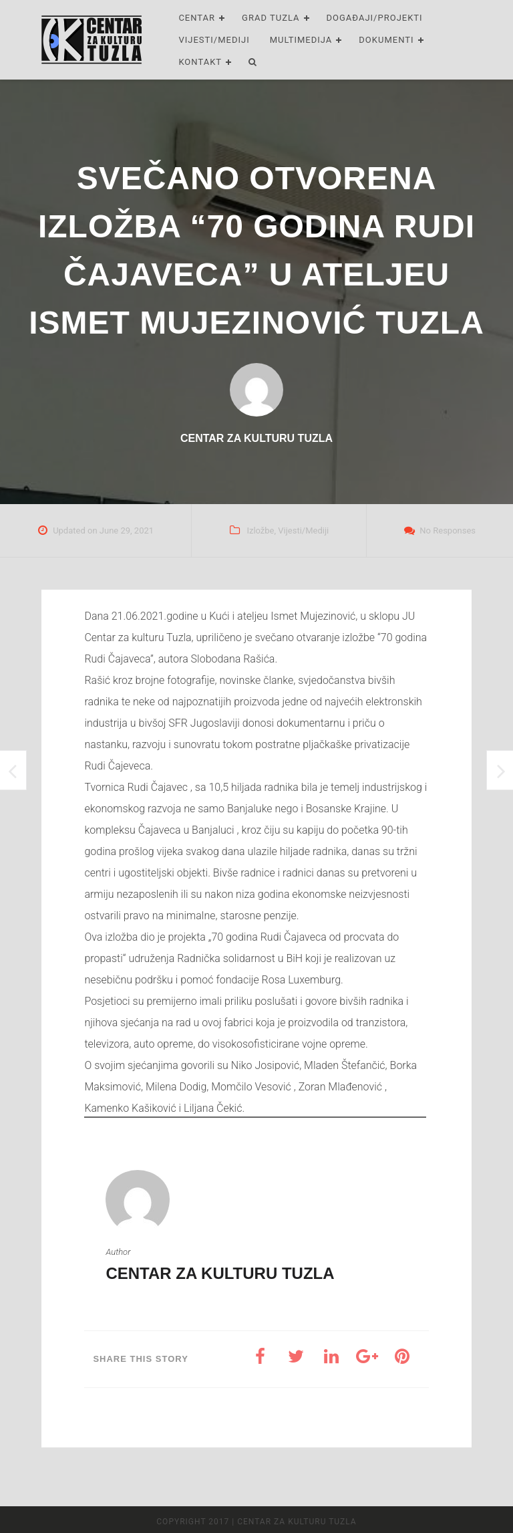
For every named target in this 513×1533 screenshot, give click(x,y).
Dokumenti (386, 40)
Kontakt (200, 62)
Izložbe (260, 530)
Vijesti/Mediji (213, 40)
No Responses (447, 530)
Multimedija (301, 40)
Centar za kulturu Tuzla (220, 1273)
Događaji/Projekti (375, 18)
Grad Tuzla (270, 18)
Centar (196, 18)
